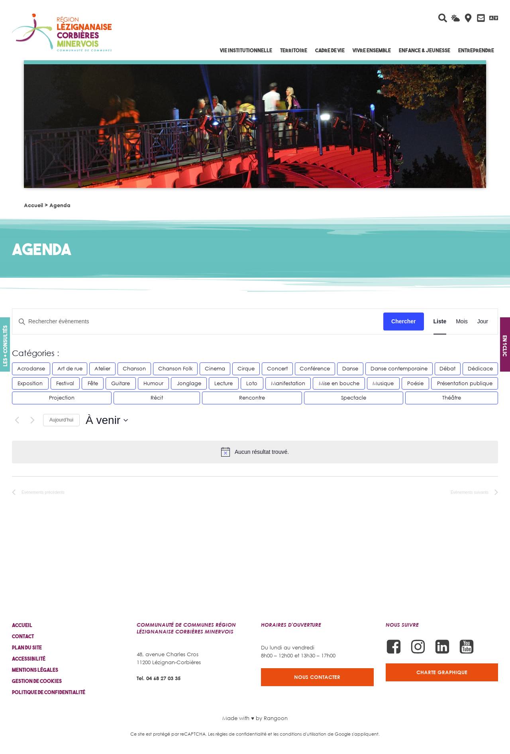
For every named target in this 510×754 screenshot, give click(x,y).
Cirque (246, 368)
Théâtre (451, 397)
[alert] (255, 452)
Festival (65, 383)
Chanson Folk (175, 368)
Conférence (315, 368)
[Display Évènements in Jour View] (482, 321)
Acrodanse (31, 368)
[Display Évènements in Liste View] (440, 321)
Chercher (403, 321)
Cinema (215, 368)
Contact (23, 636)
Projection (62, 397)
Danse (350, 368)
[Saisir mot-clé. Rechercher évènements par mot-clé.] (197, 321)
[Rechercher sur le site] (442, 18)
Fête (93, 383)
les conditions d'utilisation (299, 733)
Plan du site (27, 647)
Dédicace (480, 368)
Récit (157, 397)
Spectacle (353, 397)
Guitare (120, 383)
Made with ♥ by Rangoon (255, 718)
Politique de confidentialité (48, 692)
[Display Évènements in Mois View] (462, 321)
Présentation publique (464, 383)
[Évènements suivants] (32, 420)
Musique (383, 383)
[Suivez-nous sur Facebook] (394, 647)
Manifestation (288, 383)
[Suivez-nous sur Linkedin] (442, 647)
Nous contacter (317, 677)
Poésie (415, 383)
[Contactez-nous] (481, 18)
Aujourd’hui (61, 420)
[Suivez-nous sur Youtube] (467, 647)
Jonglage (189, 383)
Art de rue (69, 368)
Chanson (134, 368)
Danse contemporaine (399, 368)
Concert (277, 368)
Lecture (223, 383)
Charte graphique (441, 672)
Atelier (102, 368)
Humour (153, 383)
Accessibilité (28, 658)
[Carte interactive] (468, 18)
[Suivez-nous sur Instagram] (418, 647)
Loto (251, 383)
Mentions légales (35, 670)
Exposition (30, 383)
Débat (447, 368)
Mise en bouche (339, 383)
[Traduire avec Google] (493, 18)
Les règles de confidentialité (237, 733)
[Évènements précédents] (17, 420)
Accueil (33, 205)
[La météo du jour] (455, 18)
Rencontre (252, 397)
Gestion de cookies (37, 681)
